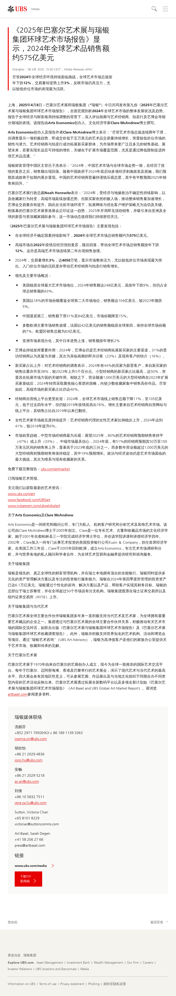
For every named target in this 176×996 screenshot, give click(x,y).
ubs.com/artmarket (55, 469)
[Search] (154, 9)
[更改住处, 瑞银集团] (29, 955)
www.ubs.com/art (21, 494)
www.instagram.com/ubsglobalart (34, 506)
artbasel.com (18, 694)
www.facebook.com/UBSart (29, 500)
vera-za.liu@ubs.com (31, 803)
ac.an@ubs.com (27, 781)
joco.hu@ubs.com (28, 760)
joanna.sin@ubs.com (31, 739)
